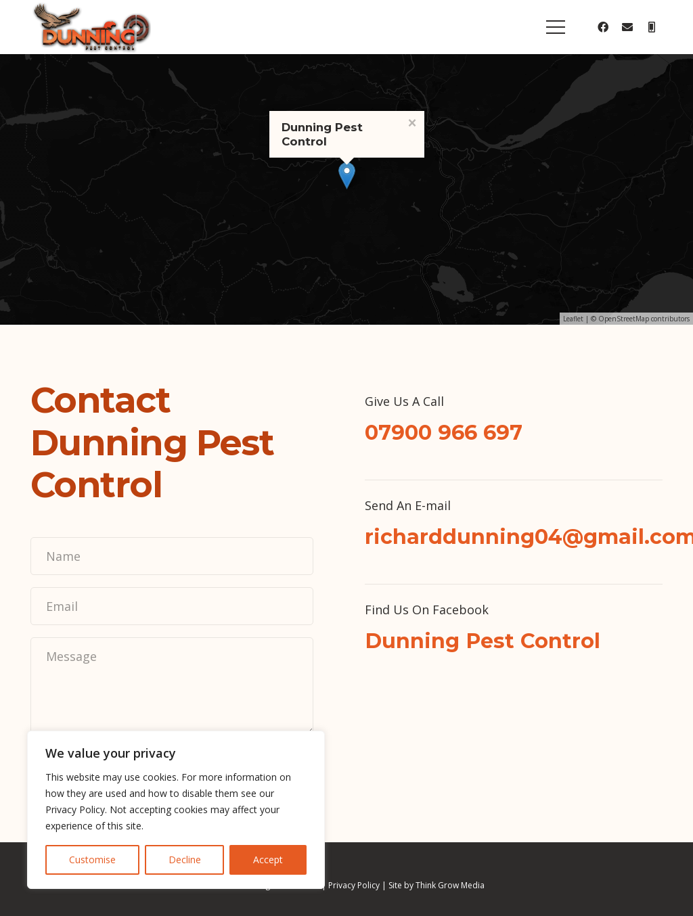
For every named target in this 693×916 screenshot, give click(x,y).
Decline (185, 859)
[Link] (90, 27)
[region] (176, 810)
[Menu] (556, 27)
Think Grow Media (450, 885)
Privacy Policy (354, 885)
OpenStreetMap (623, 318)
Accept (268, 859)
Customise (92, 859)
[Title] (652, 27)
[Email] (627, 27)
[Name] (171, 556)
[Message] (171, 686)
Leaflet (573, 318)
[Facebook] (603, 27)
